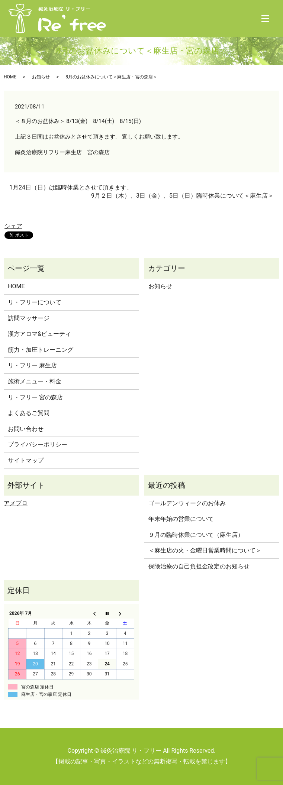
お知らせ (41, 77)
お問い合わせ (26, 428)
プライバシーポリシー (37, 444)
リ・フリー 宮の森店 (35, 397)
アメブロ (16, 503)
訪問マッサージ (28, 318)
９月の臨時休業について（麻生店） (196, 534)
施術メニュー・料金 (34, 381)
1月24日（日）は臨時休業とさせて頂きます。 (70, 187)
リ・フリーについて (34, 302)
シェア (13, 226)
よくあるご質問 (28, 412)
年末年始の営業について (181, 518)
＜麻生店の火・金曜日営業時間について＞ (204, 550)
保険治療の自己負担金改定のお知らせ (199, 566)
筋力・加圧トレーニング (40, 349)
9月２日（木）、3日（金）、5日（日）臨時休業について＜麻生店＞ (182, 195)
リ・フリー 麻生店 (32, 365)
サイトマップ (26, 460)
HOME (10, 77)
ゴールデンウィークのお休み (187, 503)
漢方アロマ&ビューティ (39, 333)
